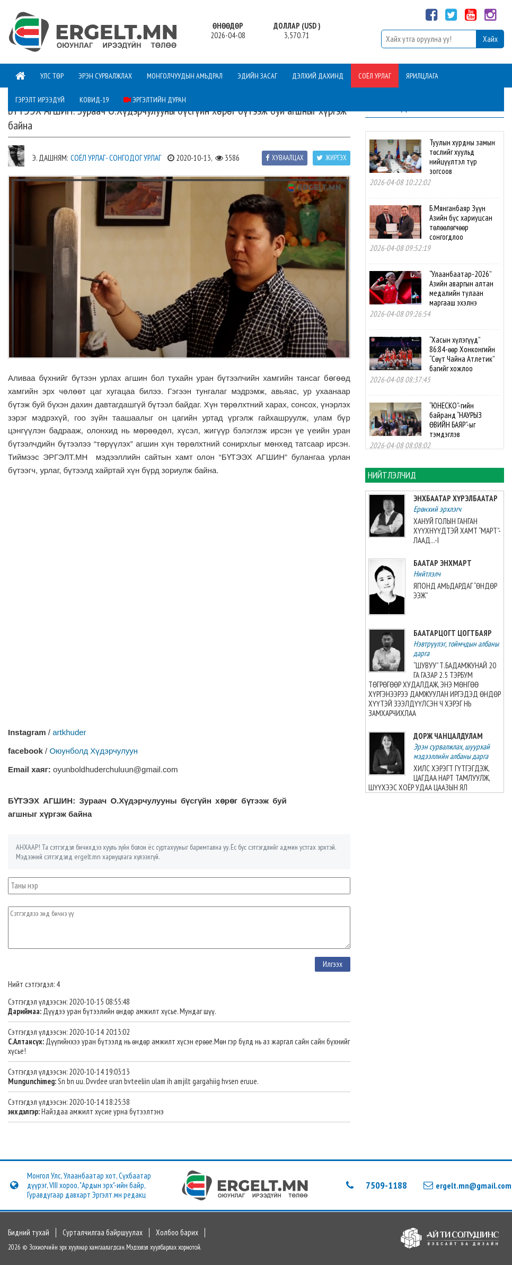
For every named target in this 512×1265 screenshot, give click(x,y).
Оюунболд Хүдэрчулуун (93, 750)
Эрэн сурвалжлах (105, 76)
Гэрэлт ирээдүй (40, 99)
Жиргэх (331, 157)
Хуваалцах (285, 157)
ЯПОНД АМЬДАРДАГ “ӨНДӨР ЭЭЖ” (455, 590)
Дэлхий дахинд (317, 76)
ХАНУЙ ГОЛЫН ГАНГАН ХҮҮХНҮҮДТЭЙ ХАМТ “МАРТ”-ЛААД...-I (457, 530)
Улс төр (52, 76)
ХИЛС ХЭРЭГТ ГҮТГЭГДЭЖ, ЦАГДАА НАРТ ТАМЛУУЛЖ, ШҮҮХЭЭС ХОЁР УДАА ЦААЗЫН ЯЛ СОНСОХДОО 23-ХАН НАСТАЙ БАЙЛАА (429, 782)
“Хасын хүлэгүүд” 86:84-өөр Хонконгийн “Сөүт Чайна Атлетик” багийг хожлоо (462, 354)
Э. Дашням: (50, 158)
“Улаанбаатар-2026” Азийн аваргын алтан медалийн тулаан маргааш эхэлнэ (461, 288)
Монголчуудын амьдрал (185, 76)
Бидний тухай (28, 1232)
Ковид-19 (94, 99)
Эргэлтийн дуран (154, 99)
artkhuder (69, 732)
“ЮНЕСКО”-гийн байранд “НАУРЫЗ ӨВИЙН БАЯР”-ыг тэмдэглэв (455, 419)
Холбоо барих (177, 1232)
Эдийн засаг (257, 76)
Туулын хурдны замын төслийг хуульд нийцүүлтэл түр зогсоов (462, 156)
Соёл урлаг (374, 76)
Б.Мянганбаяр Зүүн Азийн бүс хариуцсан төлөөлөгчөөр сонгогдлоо (460, 222)
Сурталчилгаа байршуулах (103, 1232)
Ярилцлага (422, 76)
